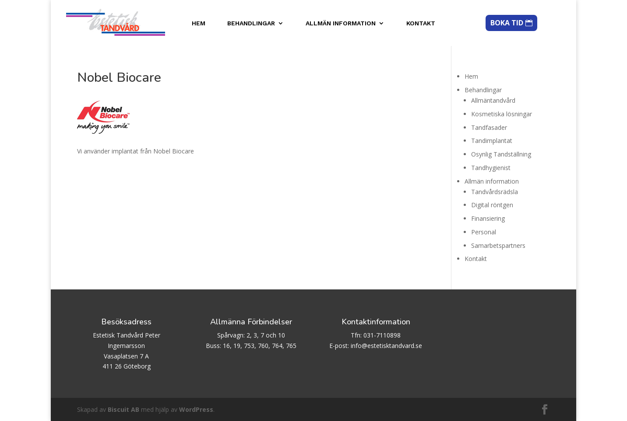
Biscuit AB (123, 409)
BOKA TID (506, 23)
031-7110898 (382, 335)
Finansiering (488, 218)
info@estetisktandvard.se (386, 345)
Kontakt (420, 23)
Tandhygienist (491, 168)
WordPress (196, 409)
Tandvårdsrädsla (494, 192)
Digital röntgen (492, 205)
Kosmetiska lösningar (501, 114)
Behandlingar (251, 23)
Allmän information (341, 23)
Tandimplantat (491, 140)
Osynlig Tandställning (501, 154)
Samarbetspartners (498, 245)
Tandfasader (489, 127)
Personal (483, 232)
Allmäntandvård (493, 100)
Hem (198, 23)
